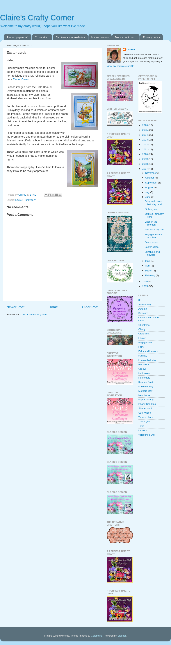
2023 (145, 139)
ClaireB (131, 49)
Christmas (144, 325)
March (149, 270)
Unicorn (142, 430)
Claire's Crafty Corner (37, 17)
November (151, 173)
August (149, 187)
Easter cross (151, 242)
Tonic (141, 426)
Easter (18, 200)
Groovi (142, 368)
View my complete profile (120, 66)
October (150, 177)
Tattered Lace (146, 417)
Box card (143, 313)
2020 (145, 154)
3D (140, 300)
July (147, 192)
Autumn (142, 308)
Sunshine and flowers (152, 253)
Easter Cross (21, 79)
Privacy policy (151, 37)
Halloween (144, 373)
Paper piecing (146, 399)
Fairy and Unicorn (148, 351)
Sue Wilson (144, 412)
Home (53, 307)
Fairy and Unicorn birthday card (154, 203)
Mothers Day (145, 391)
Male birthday (145, 386)
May (148, 261)
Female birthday (147, 360)
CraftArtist (143, 333)
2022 (145, 144)
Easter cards (151, 247)
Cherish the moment (151, 223)
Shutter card (145, 408)
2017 (145, 168)
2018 (145, 164)
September (151, 182)
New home (144, 395)
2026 (145, 125)
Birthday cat (151, 209)
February (150, 275)
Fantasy (142, 355)
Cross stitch (42, 37)
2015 (145, 286)
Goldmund (96, 635)
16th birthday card (154, 229)
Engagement (145, 342)
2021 (145, 149)
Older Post (90, 307)
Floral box (143, 364)
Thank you (144, 421)
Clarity (141, 329)
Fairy (141, 346)
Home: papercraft (17, 37)
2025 (145, 130)
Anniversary (145, 304)
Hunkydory (30, 200)
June (148, 197)
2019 (145, 159)
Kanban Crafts (146, 382)
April (148, 265)
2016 (145, 281)
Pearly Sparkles (147, 404)
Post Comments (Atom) (34, 314)
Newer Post (15, 307)
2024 (145, 135)
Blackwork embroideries (70, 37)
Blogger (121, 635)
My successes (99, 37)
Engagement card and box (154, 236)
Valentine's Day (146, 434)
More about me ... (126, 37)
